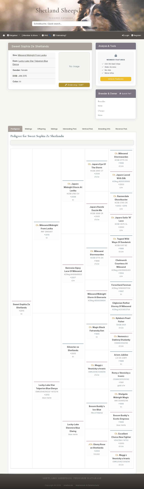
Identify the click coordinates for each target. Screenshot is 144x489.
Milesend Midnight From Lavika (32, 55)
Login (125, 35)
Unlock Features (116, 79)
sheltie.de (68, 485)
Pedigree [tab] (15, 129)
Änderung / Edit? (74, 85)
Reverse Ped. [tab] (121, 129)
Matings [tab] (28, 129)
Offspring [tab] (41, 129)
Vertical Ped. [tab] (87, 129)
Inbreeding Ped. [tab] (70, 129)
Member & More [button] (30, 35)
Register (136, 35)
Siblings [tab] (54, 129)
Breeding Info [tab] (104, 129)
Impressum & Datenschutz (87, 485)
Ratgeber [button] (12, 35)
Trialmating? (59, 35)
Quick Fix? (125, 93)
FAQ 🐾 (46, 35)
